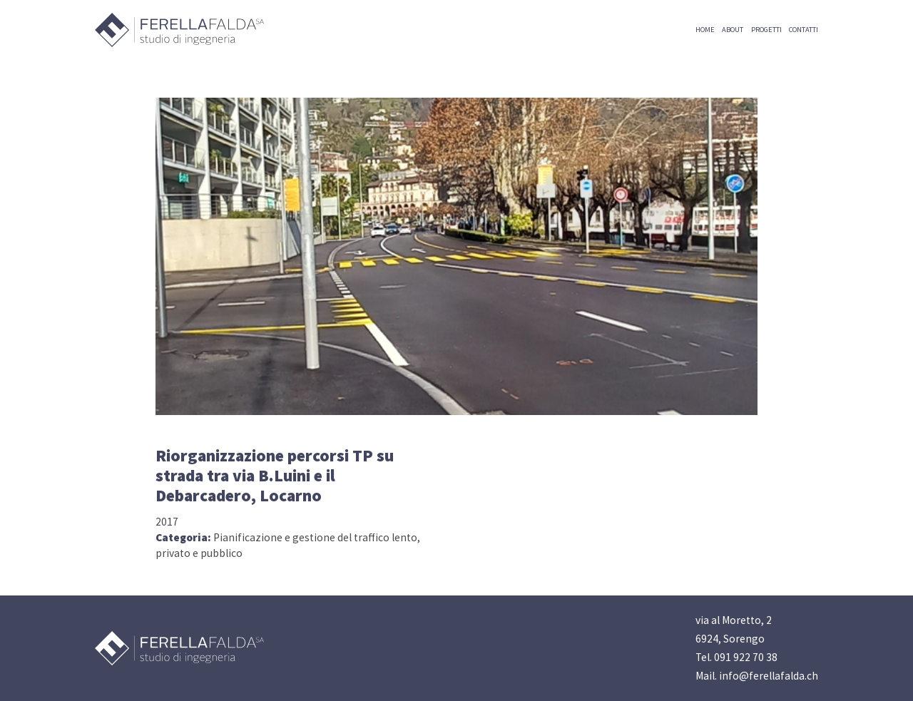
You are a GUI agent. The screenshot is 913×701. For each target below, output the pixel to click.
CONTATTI (803, 29)
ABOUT (732, 29)
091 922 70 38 (745, 657)
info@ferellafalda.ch (768, 675)
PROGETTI (766, 29)
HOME (705, 29)
